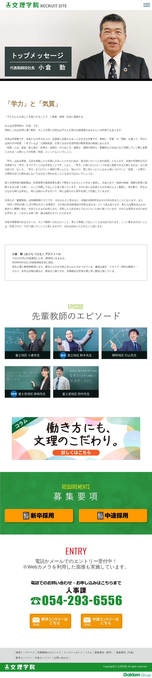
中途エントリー (43, 658)
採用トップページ (25, 652)
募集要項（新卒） (104, 652)
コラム (88, 652)
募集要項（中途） (125, 652)
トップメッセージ (73, 652)
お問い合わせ (61, 658)
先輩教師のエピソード (49, 652)
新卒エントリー (24, 658)
